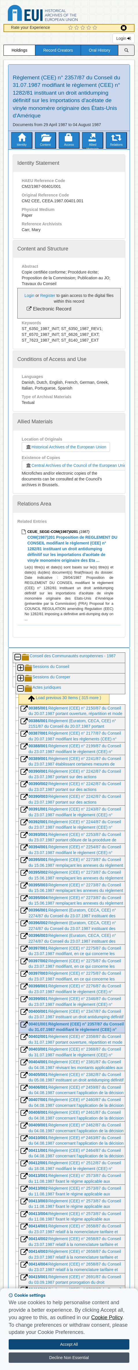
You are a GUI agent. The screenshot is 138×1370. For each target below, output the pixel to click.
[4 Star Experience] (90, 28)
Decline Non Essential (69, 1357)
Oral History (99, 50)
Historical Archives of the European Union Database (59, 14)
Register (47, 295)
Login (123, 38)
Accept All (69, 1344)
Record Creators (58, 50)
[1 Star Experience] (71, 28)
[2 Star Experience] (77, 28)
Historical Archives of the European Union (65, 447)
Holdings (19, 50)
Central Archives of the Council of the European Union (75, 465)
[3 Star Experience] (83, 28)
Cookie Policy (106, 1317)
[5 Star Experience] (96, 28)
